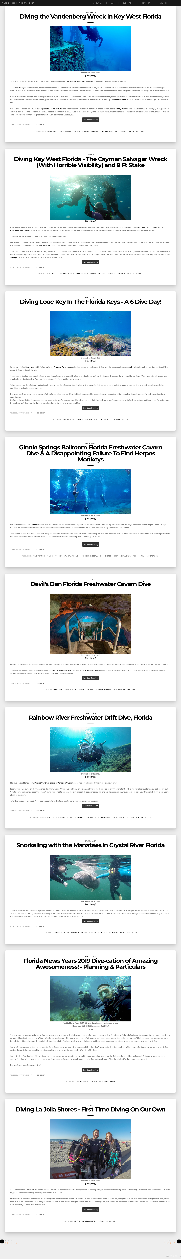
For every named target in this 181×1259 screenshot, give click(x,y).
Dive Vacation (66, 131)
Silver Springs (152, 556)
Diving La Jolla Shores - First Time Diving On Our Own (90, 1109)
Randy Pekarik (122, 108)
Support (128, 3)
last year (149, 1038)
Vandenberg (19, 87)
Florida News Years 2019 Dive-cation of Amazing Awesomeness (46, 367)
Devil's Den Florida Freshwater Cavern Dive (90, 584)
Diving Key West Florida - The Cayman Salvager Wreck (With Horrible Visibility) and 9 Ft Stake (90, 162)
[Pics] (87, 75)
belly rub (133, 367)
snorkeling (132, 933)
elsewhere (30, 1189)
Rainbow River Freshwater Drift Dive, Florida (90, 717)
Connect (147, 3)
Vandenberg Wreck (136, 131)
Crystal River (90, 713)
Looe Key (98, 419)
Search (164, 3)
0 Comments (40, 125)
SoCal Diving (111, 1221)
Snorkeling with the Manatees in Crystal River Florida (90, 845)
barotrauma (90, 12)
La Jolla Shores (89, 1221)
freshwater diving (72, 556)
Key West (95, 131)
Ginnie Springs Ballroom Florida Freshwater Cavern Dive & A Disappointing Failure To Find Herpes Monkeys (90, 453)
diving (77, 131)
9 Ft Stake (90, 155)
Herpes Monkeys (111, 556)
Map (113, 3)
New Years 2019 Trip (110, 131)
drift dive (80, 817)
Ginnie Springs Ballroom (92, 556)
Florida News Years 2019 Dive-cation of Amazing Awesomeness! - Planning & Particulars (90, 963)
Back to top (173, 1256)
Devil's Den (32, 524)
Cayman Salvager (118, 99)
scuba (123, 131)
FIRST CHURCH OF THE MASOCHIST (18, 3)
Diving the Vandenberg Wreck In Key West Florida (90, 16)
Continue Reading (90, 119)
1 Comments (40, 683)
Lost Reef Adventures (53, 108)
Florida (86, 131)
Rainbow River (137, 817)
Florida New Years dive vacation (79, 81)
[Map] (93, 75)
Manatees (103, 933)
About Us (98, 3)
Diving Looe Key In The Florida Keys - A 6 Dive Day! (90, 301)
